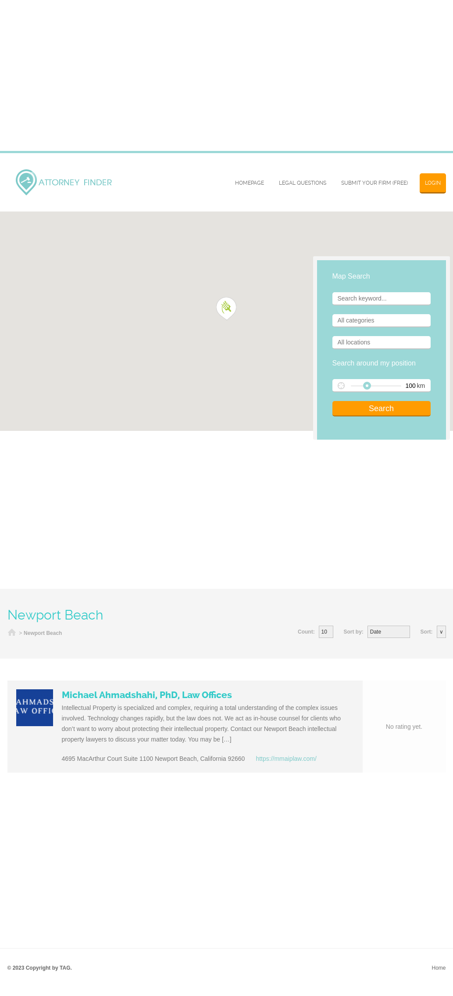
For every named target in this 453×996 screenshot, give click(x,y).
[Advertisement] (226, 509)
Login (433, 183)
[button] (226, 309)
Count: (306, 632)
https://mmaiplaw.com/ (286, 758)
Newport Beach (43, 633)
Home (11, 633)
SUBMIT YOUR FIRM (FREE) (374, 183)
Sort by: (353, 632)
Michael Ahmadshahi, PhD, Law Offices (147, 695)
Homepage (249, 183)
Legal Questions (302, 183)
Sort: (427, 632)
